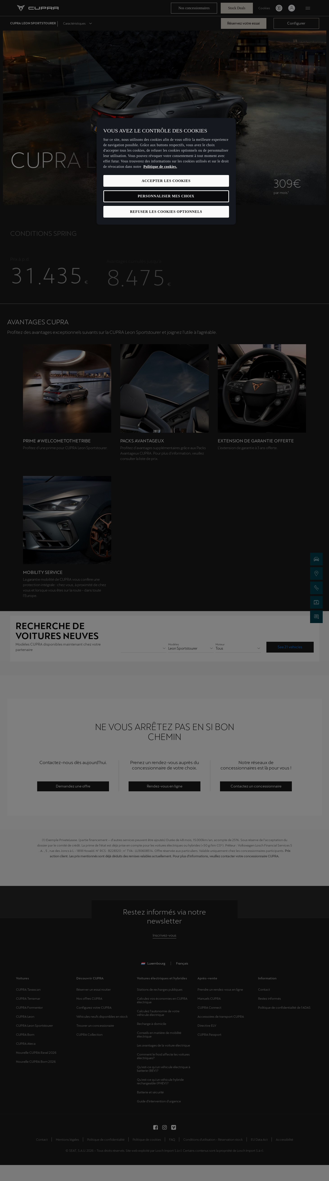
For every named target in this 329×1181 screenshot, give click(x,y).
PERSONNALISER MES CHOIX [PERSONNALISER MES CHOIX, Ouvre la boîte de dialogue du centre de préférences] (166, 196)
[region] (166, 171)
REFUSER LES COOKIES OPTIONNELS (166, 212)
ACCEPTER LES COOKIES (166, 181)
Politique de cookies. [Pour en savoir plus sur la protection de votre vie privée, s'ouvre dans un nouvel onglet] (160, 166)
